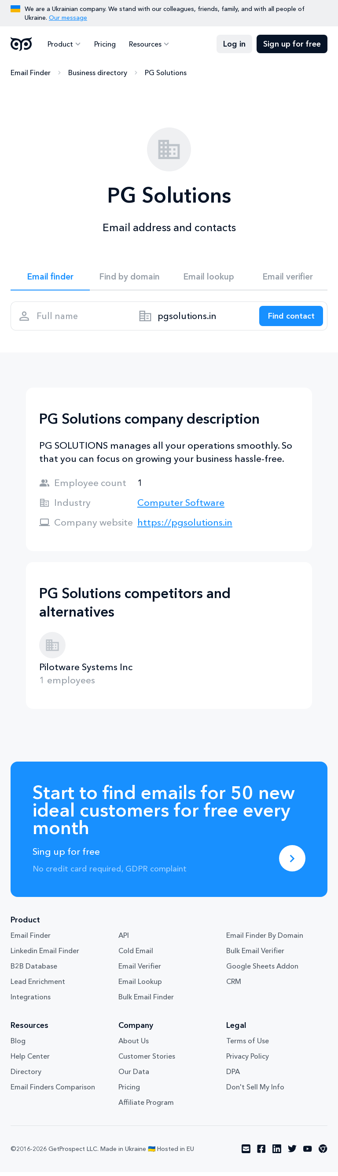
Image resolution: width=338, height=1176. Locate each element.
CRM (233, 985)
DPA (233, 1075)
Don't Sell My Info (255, 1091)
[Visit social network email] (246, 1153)
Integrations (31, 1001)
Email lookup (209, 277)
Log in (234, 44)
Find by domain (129, 277)
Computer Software (180, 506)
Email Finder (31, 72)
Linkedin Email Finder (45, 955)
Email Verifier (139, 970)
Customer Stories (146, 1060)
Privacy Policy (247, 1060)
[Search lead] (288, 318)
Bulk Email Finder (146, 1001)
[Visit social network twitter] (292, 1153)
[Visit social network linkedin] (276, 1153)
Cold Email (135, 955)
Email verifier (288, 277)
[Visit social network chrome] (323, 1153)
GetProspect (21, 44)
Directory (26, 1075)
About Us (133, 1045)
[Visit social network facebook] (261, 1153)
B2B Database (34, 970)
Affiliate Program (146, 1106)
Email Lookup (140, 985)
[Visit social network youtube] (307, 1153)
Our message (68, 18)
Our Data (133, 1075)
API (123, 939)
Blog (18, 1045)
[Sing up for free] (292, 862)
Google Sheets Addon (262, 970)
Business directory (97, 72)
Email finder (50, 277)
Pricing (103, 44)
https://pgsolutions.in (184, 526)
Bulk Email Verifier (255, 955)
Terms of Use (247, 1045)
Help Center (30, 1060)
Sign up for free (292, 44)
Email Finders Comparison (53, 1091)
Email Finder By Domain (264, 939)
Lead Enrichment (38, 985)
